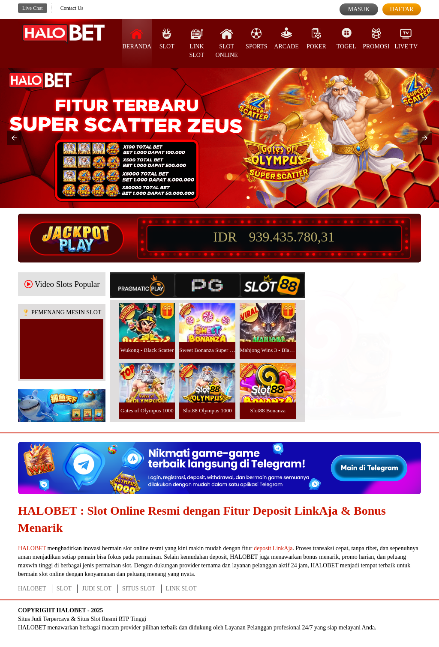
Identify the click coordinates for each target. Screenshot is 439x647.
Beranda (137, 38)
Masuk (359, 9)
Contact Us (72, 8)
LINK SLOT (181, 588)
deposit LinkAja (273, 548)
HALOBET (32, 548)
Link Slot (196, 42)
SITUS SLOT (138, 588)
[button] (14, 138)
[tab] (142, 285)
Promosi (376, 38)
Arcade (286, 38)
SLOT (166, 38)
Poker (316, 38)
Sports (257, 38)
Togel (346, 38)
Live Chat (32, 8)
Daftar (402, 9)
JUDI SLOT (96, 588)
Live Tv (406, 38)
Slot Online (227, 42)
